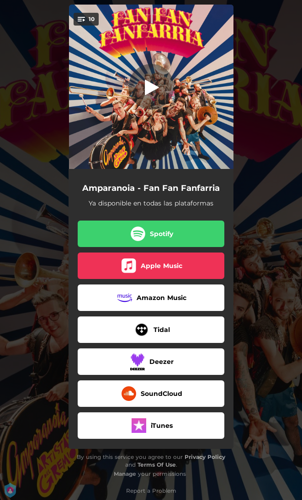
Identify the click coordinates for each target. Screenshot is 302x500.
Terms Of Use (157, 464)
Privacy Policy (205, 456)
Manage (125, 473)
